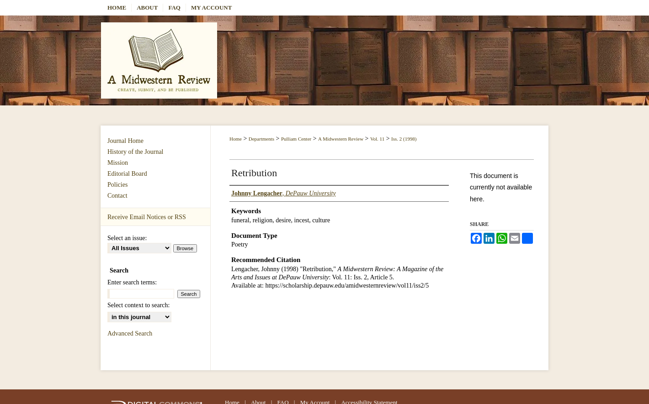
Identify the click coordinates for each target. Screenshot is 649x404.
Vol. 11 (377, 139)
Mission (117, 162)
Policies (117, 184)
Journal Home (125, 140)
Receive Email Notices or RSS (146, 217)
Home (235, 139)
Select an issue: (127, 238)
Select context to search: (138, 305)
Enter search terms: (132, 282)
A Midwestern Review (340, 139)
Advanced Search (129, 333)
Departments (261, 139)
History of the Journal (135, 151)
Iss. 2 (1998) (403, 139)
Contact (117, 195)
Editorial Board (127, 173)
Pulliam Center (296, 139)
